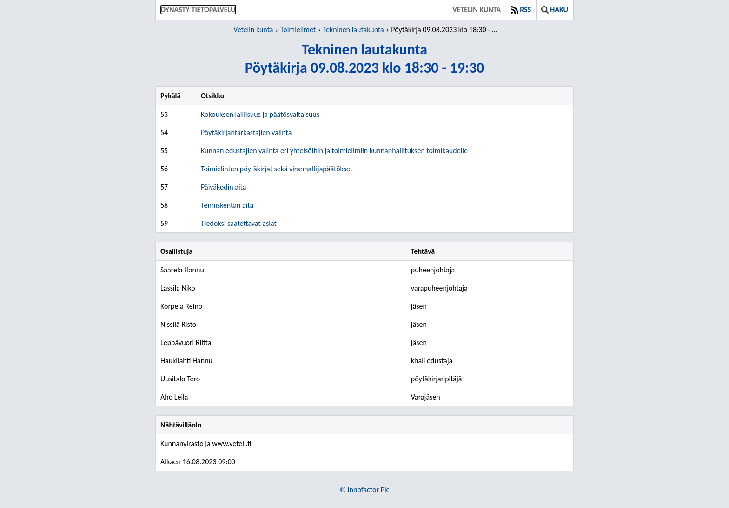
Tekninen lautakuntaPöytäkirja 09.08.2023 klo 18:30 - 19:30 (364, 59)
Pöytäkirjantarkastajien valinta (246, 132)
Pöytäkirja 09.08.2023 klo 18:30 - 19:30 (445, 29)
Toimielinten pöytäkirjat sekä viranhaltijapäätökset (276, 168)
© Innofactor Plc (365, 489)
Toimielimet (298, 29)
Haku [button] (554, 9)
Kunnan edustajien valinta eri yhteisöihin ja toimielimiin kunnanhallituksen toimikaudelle (334, 150)
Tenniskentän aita (227, 205)
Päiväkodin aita (223, 187)
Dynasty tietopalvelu (198, 9)
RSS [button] (521, 9)
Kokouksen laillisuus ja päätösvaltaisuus (260, 114)
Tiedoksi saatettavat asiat (239, 223)
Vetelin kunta (476, 9)
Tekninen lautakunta (353, 29)
